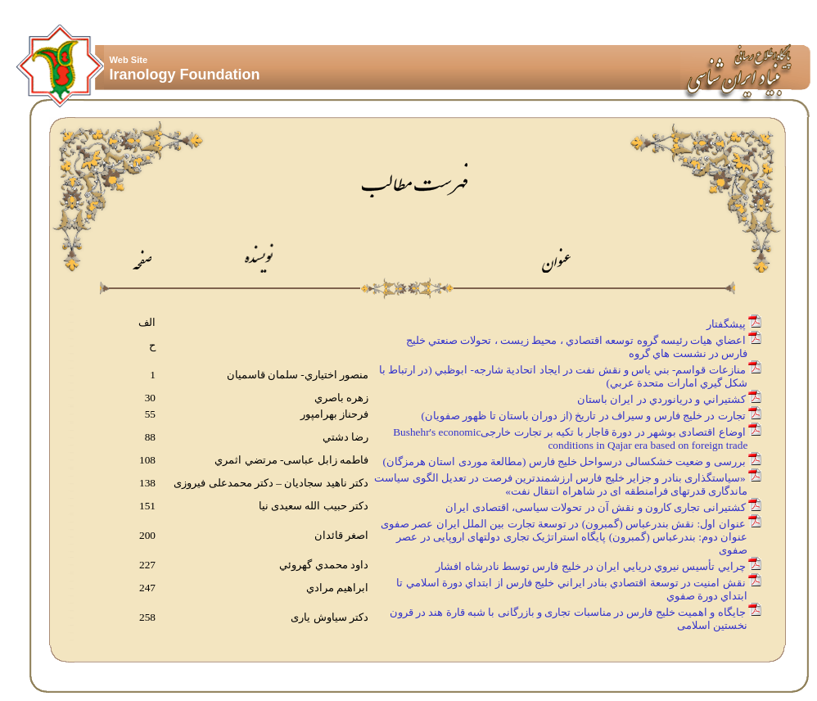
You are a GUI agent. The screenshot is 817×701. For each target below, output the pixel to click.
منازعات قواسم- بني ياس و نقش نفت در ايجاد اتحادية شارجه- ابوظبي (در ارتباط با (562, 370)
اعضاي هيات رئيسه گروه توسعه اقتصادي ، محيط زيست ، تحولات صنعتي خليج (576, 340)
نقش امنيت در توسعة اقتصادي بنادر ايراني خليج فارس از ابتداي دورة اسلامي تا (570, 583)
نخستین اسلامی (714, 625)
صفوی (734, 550)
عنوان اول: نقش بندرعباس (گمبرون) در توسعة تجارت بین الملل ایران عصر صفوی (563, 524)
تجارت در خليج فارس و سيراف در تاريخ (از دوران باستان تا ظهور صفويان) (583, 415)
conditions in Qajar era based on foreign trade (649, 445)
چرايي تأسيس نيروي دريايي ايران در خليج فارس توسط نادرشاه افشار (590, 566)
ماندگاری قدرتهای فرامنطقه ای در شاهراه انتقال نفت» (627, 491)
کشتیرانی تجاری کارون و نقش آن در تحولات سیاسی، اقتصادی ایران (595, 507)
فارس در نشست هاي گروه (688, 353)
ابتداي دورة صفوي (708, 596)
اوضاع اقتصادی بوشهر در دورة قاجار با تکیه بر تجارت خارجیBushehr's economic (569, 432)
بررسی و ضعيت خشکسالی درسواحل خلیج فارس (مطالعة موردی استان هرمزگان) (563, 461)
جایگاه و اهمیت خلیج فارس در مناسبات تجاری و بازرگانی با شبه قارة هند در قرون (568, 612)
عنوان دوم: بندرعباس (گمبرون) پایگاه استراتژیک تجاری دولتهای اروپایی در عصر (573, 537)
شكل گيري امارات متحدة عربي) (679, 383)
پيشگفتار (726, 324)
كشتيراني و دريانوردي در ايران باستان (661, 399)
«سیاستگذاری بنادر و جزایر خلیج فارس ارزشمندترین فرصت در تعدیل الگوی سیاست (559, 478)
